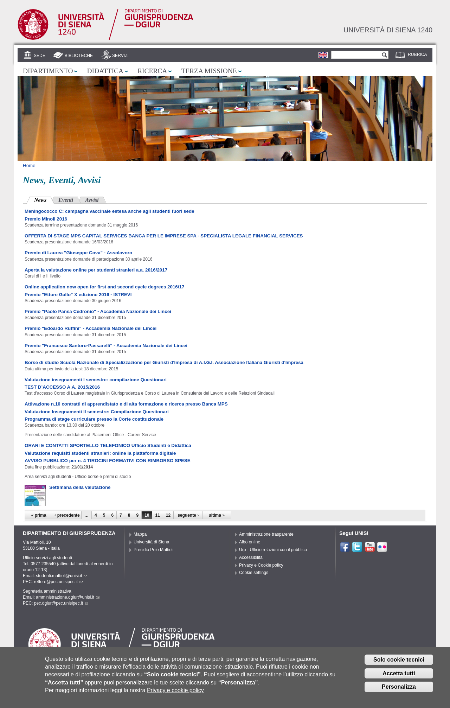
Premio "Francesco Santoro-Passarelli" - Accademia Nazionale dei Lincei (106, 345)
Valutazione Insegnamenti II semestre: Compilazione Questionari (97, 411)
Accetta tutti (398, 678)
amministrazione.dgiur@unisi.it (67, 597)
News (44, 199)
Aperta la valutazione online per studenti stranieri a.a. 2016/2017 (96, 270)
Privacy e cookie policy (175, 695)
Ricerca (152, 71)
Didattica (105, 71)
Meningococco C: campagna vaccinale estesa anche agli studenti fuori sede (109, 211)
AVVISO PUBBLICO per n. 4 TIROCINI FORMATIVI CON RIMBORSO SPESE (108, 460)
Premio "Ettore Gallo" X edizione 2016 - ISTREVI (78, 294)
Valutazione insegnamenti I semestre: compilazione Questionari (96, 379)
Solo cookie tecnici (398, 664)
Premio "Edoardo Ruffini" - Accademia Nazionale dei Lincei (90, 328)
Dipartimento (48, 71)
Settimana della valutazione (79, 487)
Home (29, 165)
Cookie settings (253, 572)
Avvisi (91, 200)
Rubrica (417, 54)
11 (157, 515)
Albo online (249, 542)
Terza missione (209, 71)
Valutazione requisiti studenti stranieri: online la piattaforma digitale (100, 453)
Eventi (65, 200)
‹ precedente (66, 515)
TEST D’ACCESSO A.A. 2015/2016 (62, 387)
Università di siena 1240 (387, 30)
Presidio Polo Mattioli (154, 549)
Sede (39, 55)
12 (168, 515)
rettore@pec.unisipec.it (58, 581)
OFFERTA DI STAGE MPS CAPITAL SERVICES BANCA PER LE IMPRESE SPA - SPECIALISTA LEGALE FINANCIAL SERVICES (164, 235)
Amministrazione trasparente (266, 534)
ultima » (217, 515)
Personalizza (399, 692)
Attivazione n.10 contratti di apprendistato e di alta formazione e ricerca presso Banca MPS (126, 404)
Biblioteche (79, 55)
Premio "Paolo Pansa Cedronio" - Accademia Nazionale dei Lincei (98, 311)
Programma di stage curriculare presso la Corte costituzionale (94, 419)
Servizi (120, 55)
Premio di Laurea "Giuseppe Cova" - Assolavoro (78, 252)
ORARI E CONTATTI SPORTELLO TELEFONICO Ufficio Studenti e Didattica (108, 445)
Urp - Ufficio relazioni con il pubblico (273, 549)
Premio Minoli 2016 (46, 219)
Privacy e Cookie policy (261, 565)
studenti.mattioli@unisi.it (61, 575)
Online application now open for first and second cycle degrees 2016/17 (104, 286)
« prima (38, 515)
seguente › (188, 515)
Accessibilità (251, 557)
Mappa (140, 534)
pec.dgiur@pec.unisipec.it (61, 603)
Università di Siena (151, 542)
